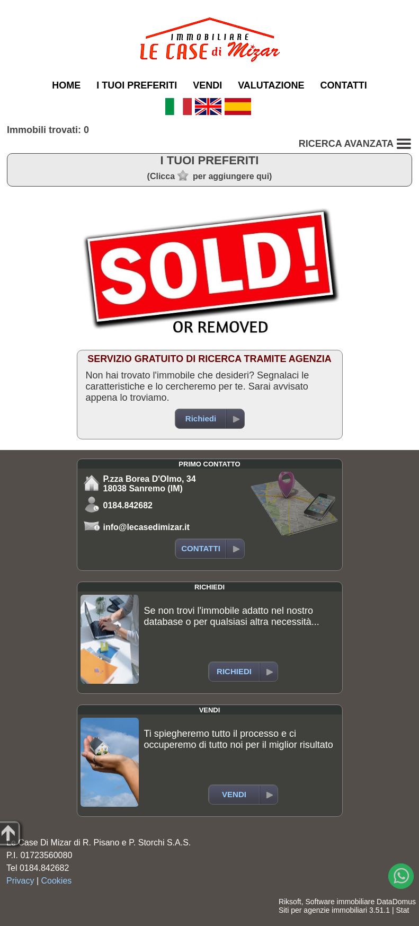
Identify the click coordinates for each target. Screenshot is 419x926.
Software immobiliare (340, 901)
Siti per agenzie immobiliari (323, 910)
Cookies (56, 880)
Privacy (20, 880)
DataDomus (396, 901)
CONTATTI (343, 85)
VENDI (207, 85)
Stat (402, 910)
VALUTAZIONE (271, 85)
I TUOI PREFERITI (136, 85)
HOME (66, 85)
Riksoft (290, 901)
